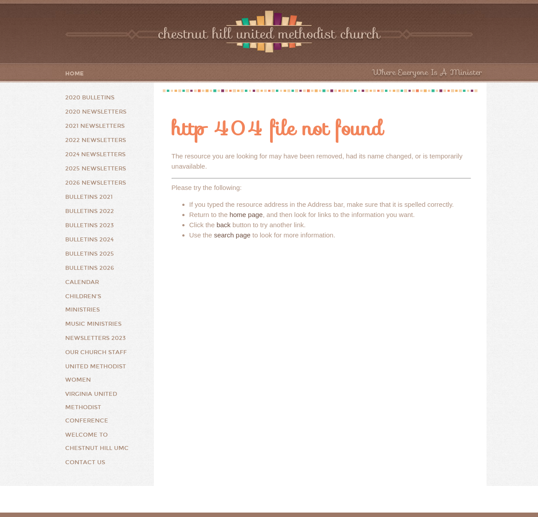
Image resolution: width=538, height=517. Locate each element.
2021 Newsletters (95, 126)
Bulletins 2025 (89, 253)
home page (246, 214)
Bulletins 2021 (89, 197)
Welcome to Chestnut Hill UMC (97, 441)
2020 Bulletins (89, 97)
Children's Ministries (83, 303)
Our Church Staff (96, 352)
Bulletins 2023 (89, 225)
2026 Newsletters (95, 182)
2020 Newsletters (95, 111)
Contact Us (85, 462)
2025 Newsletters (95, 168)
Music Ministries (93, 324)
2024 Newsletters (95, 154)
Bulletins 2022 (89, 211)
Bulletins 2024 (89, 239)
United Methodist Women (95, 373)
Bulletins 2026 (89, 268)
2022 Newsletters (95, 140)
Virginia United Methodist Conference (91, 407)
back (223, 225)
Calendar (82, 282)
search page (232, 235)
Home (74, 74)
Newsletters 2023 (95, 338)
